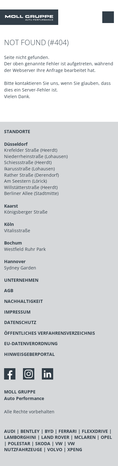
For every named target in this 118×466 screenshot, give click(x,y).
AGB (8, 290)
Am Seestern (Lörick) (25, 181)
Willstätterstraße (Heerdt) (31, 187)
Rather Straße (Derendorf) (31, 175)
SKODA (42, 443)
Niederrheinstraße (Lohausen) (36, 156)
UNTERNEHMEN (21, 280)
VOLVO (54, 449)
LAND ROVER (55, 437)
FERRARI (68, 431)
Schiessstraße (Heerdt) (28, 162)
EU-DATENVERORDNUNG (31, 343)
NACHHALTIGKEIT (23, 301)
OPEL (106, 437)
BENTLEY (30, 431)
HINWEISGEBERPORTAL (29, 354)
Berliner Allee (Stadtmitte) (31, 193)
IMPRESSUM (17, 312)
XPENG (74, 449)
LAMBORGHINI (20, 437)
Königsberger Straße (26, 212)
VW (59, 443)
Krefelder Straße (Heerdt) (30, 150)
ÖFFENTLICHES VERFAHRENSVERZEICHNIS (49, 333)
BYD (49, 431)
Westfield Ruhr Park (25, 249)
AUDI (9, 431)
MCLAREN (85, 437)
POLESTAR (19, 443)
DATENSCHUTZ (20, 322)
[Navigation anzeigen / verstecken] (109, 17)
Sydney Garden (20, 268)
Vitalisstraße (17, 230)
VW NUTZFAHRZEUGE (39, 446)
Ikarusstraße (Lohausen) (29, 169)
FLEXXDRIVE (95, 431)
